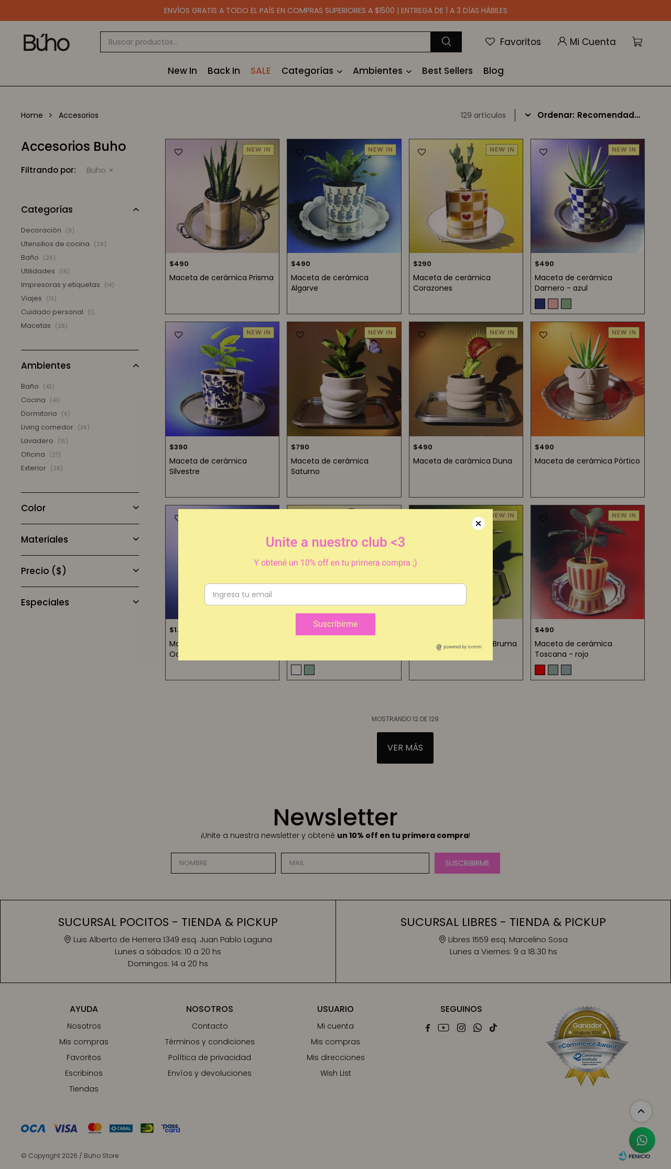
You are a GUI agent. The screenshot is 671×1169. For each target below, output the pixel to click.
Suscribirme (335, 624)
